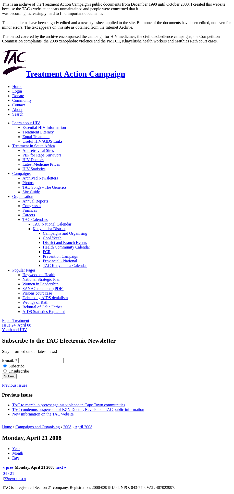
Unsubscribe (16, 371)
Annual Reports (35, 201)
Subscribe (13, 366)
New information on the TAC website (43, 414)
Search (17, 114)
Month (17, 453)
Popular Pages (23, 270)
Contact (18, 105)
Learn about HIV (26, 123)
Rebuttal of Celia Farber (42, 307)
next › (13, 479)
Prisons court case (37, 293)
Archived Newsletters (40, 178)
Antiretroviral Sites (38, 150)
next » (60, 467)
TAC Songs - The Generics (44, 187)
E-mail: (9, 360)
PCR (47, 252)
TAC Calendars (35, 219)
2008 (67, 427)
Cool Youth (52, 238)
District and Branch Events (65, 242)
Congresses (31, 206)
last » (22, 479)
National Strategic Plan (41, 279)
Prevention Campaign (60, 256)
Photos (28, 183)
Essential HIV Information (44, 127)
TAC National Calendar (52, 224)
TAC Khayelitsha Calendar (65, 265)
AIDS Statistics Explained (43, 311)
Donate (18, 96)
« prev (8, 467)
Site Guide (31, 192)
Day (15, 458)
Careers (28, 215)
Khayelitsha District (49, 229)
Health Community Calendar (66, 247)
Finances (29, 210)
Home (17, 86)
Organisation (22, 196)
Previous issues (14, 385)
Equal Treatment (36, 136)
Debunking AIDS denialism (45, 298)
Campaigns (21, 173)
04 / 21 (8, 473)
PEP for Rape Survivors (41, 155)
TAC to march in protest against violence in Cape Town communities (68, 405)
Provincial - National (60, 261)
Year (16, 448)
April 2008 (83, 427)
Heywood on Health (38, 275)
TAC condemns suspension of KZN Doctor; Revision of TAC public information (78, 409)
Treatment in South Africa (33, 146)
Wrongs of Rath (35, 302)
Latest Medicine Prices (41, 164)
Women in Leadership (40, 284)
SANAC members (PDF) (43, 288)
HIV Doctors (33, 160)
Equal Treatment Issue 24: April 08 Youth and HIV (16, 325)
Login (17, 91)
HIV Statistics (33, 169)
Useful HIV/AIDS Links (42, 141)
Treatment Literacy (38, 132)
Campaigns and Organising (65, 233)
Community (22, 100)
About (17, 109)
